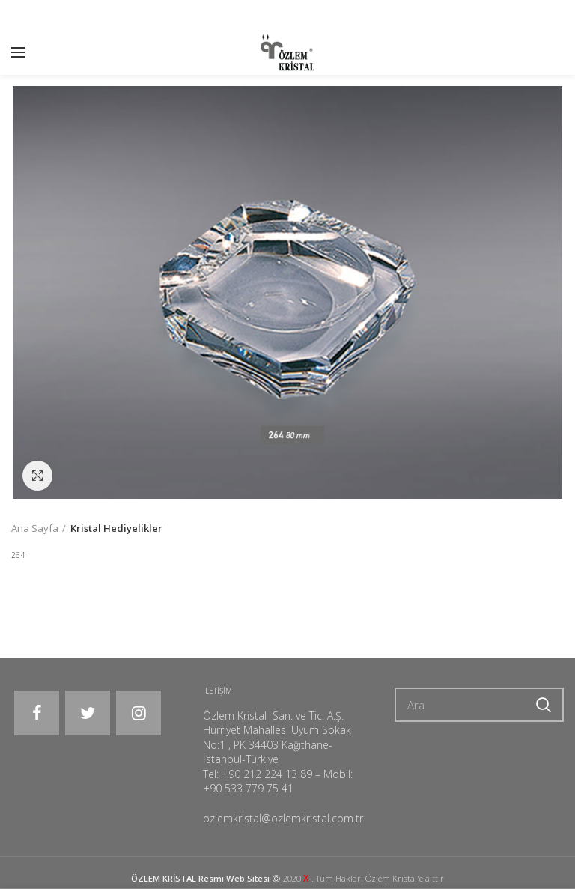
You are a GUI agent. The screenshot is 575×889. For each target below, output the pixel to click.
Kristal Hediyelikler (116, 528)
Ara (543, 705)
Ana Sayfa (34, 528)
